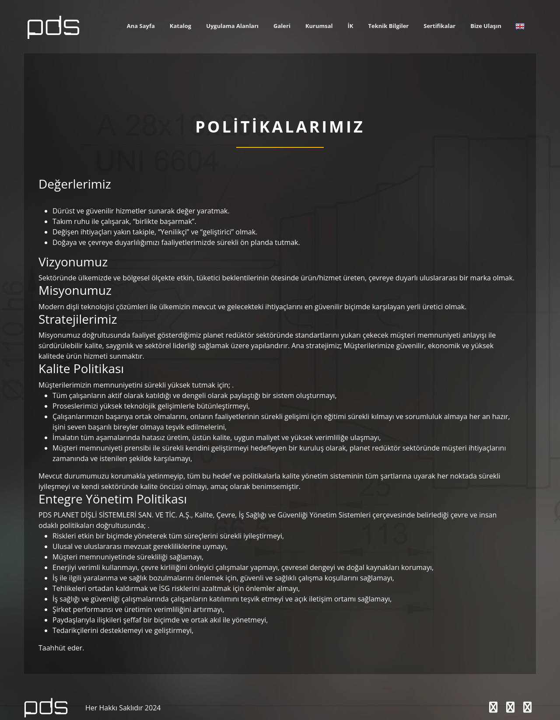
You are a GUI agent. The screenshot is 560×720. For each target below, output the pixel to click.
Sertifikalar (439, 26)
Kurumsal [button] (319, 26)
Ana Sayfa (141, 26)
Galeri (281, 26)
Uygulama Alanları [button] (232, 26)
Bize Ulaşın (485, 26)
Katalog (180, 26)
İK (351, 26)
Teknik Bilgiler (388, 26)
